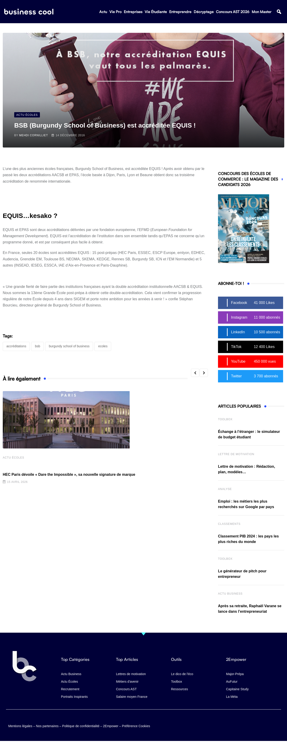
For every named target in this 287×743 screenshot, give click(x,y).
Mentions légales (20, 726)
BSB (37, 346)
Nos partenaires (47, 726)
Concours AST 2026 (232, 11)
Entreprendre (180, 11)
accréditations (16, 346)
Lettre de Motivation (236, 454)
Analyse (225, 489)
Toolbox (225, 419)
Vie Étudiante (156, 11)
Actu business (230, 593)
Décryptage (204, 11)
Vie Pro (115, 11)
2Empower (110, 726)
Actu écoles (13, 457)
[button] (279, 12)
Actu (103, 11)
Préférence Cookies (136, 726)
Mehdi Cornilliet (33, 135)
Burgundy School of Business (69, 346)
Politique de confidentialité (80, 726)
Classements (229, 524)
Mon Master (261, 11)
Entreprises (133, 11)
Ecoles (102, 346)
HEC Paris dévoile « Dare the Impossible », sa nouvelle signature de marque (69, 474)
